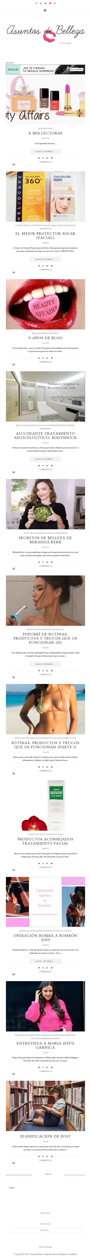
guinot (41, 834)
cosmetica (67, 738)
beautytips (47, 629)
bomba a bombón (44, 931)
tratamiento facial (54, 834)
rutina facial (69, 225)
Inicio (48, 1174)
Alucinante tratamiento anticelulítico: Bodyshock (45, 436)
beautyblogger (45, 128)
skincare (43, 229)
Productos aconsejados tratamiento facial (45, 841)
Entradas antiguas (75, 1175)
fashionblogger (67, 1035)
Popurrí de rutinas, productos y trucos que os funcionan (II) (45, 638)
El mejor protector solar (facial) (45, 236)
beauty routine (34, 629)
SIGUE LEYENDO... (45, 151)
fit (62, 931)
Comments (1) (45, 162)
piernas (71, 425)
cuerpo (50, 425)
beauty (35, 333)
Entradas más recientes (19, 1175)
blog (56, 333)
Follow (11, 1187)
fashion (55, 1035)
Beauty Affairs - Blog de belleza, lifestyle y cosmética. (54, 1254)
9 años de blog (45, 338)
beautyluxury (36, 738)
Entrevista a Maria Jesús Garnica (45, 1045)
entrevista (45, 1035)
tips (62, 629)
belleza (34, 533)
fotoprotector (38, 225)
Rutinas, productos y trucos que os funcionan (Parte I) (45, 745)
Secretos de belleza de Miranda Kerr (45, 540)
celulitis (42, 425)
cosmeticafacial (22, 225)
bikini (33, 931)
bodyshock (32, 425)
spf (50, 229)
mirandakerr (61, 533)
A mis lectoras (45, 133)
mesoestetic (61, 425)
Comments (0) (45, 469)
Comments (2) (45, 270)
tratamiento (45, 429)
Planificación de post (45, 1136)
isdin (59, 225)
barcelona (21, 425)
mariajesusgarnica (51, 1038)
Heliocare (52, 225)
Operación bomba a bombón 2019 (45, 938)
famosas (42, 533)
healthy (50, 533)
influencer (36, 1038)
